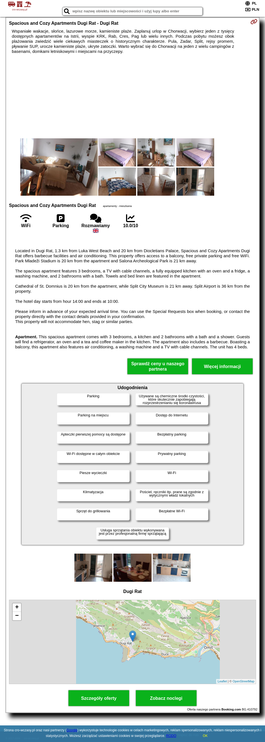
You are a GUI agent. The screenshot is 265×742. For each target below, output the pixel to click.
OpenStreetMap (243, 681)
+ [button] (17, 607)
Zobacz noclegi (166, 698)
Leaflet (222, 681)
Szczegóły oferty (98, 698)
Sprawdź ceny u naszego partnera (157, 366)
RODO (171, 736)
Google (72, 730)
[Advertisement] (132, 96)
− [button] (17, 616)
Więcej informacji (222, 366)
